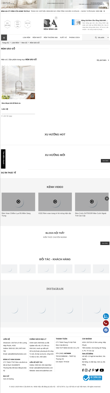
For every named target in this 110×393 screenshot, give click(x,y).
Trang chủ (34, 11)
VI (104, 11)
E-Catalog (75, 11)
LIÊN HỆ (6, 339)
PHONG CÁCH (74, 37)
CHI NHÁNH (87, 339)
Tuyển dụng (91, 11)
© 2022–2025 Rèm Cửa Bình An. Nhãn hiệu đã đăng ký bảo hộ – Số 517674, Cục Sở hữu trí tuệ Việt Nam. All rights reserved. (55, 387)
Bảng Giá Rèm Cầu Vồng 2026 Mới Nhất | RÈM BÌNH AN (94, 20)
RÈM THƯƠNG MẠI (51, 37)
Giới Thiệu (42, 11)
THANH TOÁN (61, 339)
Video (98, 11)
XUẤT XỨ (63, 37)
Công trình (61, 11)
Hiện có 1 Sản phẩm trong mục (19, 59)
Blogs (83, 11)
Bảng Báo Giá (51, 11)
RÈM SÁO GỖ (8, 49)
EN (101, 11)
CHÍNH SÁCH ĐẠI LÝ (38, 339)
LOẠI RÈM (26, 37)
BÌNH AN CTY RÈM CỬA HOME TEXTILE (15, 11)
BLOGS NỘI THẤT (55, 233)
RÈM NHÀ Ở (37, 37)
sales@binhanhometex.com (43, 368)
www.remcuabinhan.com (44, 370)
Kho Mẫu (68, 11)
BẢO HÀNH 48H (17, 24)
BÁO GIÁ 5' (27, 24)
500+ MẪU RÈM (7, 24)
